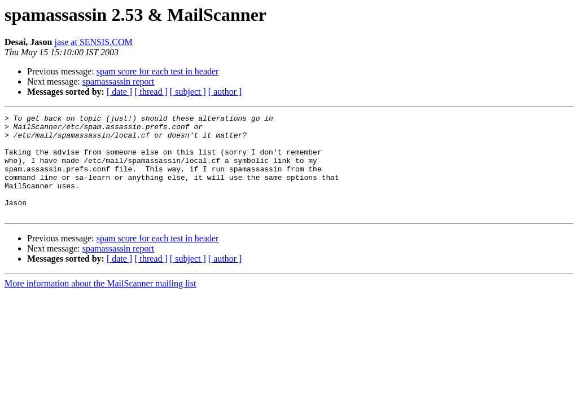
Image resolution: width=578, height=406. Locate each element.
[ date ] (119, 91)
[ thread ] (151, 91)
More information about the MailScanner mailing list (100, 303)
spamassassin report (118, 81)
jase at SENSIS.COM (93, 42)
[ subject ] (188, 91)
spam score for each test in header (158, 71)
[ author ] (225, 91)
